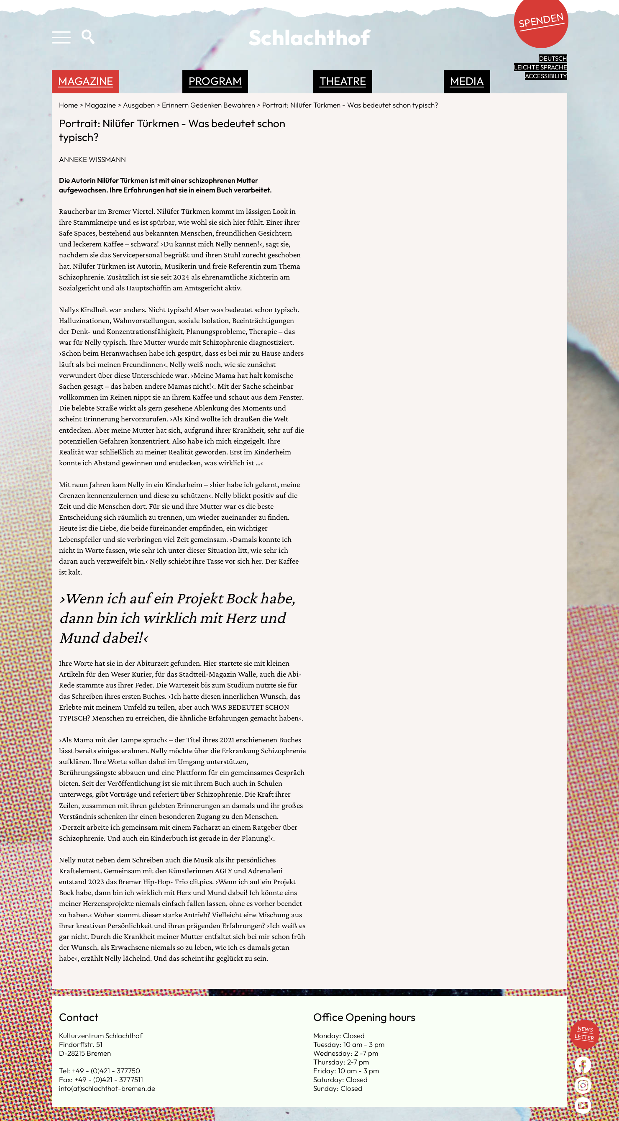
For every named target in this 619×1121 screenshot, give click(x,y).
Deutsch (553, 58)
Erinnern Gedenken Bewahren (209, 104)
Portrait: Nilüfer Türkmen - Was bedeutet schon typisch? (350, 104)
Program (215, 81)
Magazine (85, 81)
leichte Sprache (540, 67)
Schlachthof (309, 37)
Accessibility (546, 76)
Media (467, 81)
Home (69, 104)
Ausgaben (139, 104)
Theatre (343, 81)
